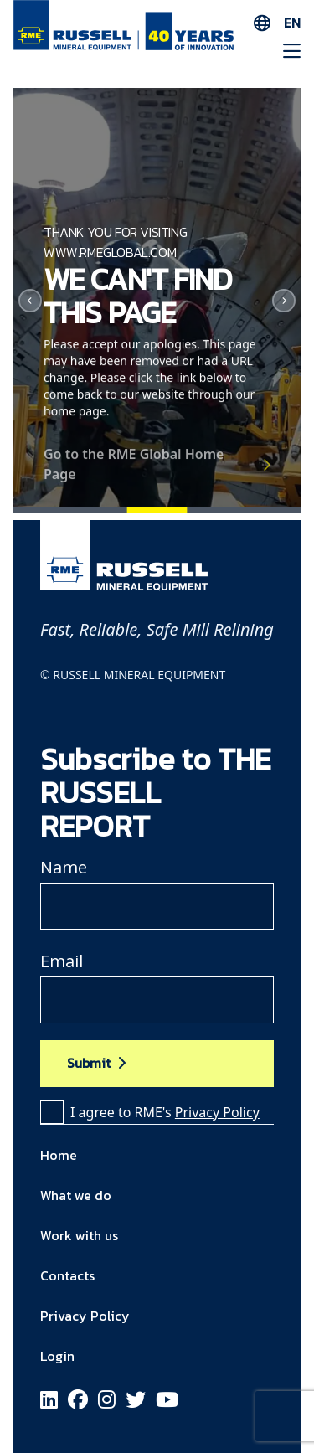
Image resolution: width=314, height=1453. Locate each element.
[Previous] (30, 301)
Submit (89, 1063)
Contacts (67, 1275)
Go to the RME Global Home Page (134, 471)
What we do (75, 1195)
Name (63, 867)
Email (61, 961)
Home (58, 1155)
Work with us (79, 1235)
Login (57, 1356)
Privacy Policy (217, 1112)
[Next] (284, 301)
